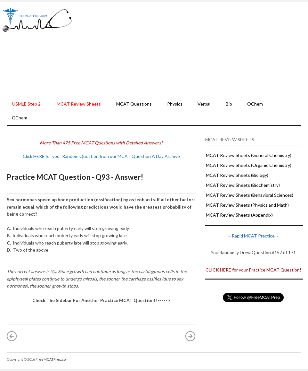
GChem (19, 117)
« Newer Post (12, 336)
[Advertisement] (190, 50)
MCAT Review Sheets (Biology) (237, 175)
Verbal (204, 104)
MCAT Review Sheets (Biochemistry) (243, 185)
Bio (229, 104)
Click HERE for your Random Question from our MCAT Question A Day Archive (101, 156)
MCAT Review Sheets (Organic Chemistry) (248, 165)
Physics (174, 104)
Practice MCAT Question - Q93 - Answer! (75, 176)
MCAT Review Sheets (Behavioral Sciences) (249, 195)
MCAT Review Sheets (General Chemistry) (248, 155)
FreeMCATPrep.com (52, 359)
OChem (255, 104)
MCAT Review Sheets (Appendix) (239, 215)
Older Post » (190, 336)
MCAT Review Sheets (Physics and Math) (247, 205)
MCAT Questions (134, 104)
